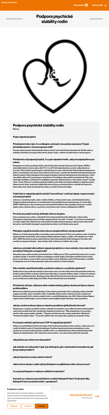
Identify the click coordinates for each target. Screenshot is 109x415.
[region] (27, 398)
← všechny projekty (13, 19)
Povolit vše (41, 406)
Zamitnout (27, 406)
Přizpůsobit (14, 406)
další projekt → (97, 19)
